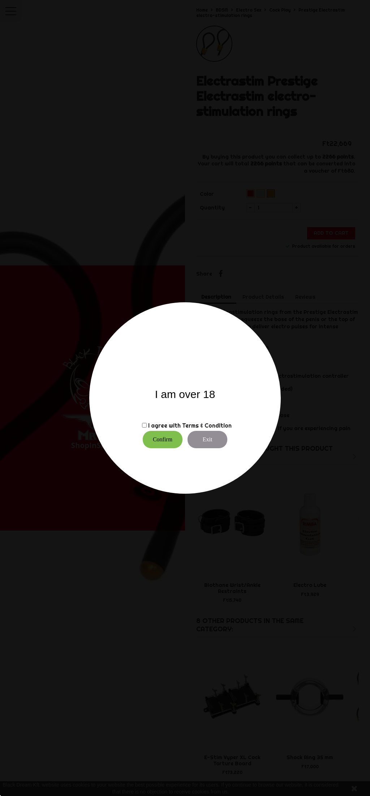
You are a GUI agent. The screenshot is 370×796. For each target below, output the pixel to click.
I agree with (164, 425)
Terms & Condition (207, 425)
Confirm (162, 439)
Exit (207, 439)
